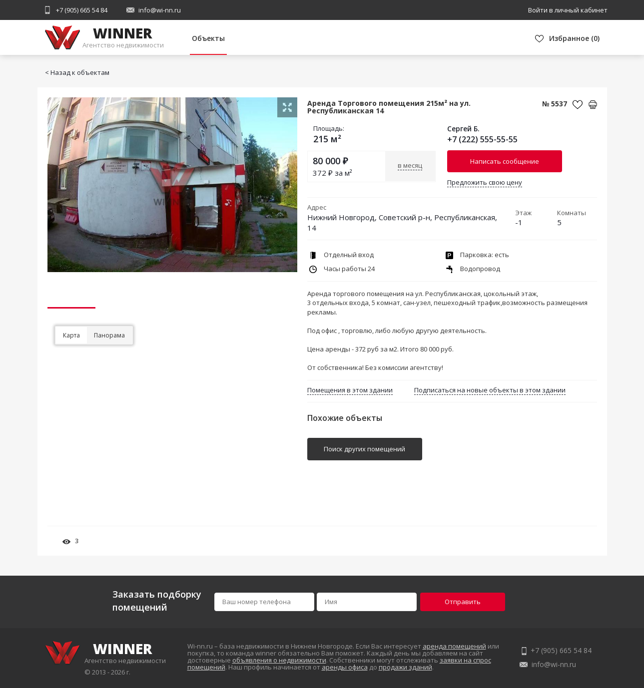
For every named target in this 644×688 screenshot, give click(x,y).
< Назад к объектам (77, 72)
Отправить (463, 601)
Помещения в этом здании (350, 389)
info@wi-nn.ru (159, 9)
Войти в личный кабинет (568, 9)
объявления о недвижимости (279, 660)
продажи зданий (405, 667)
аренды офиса (345, 667)
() (574, 38)
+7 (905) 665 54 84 (81, 9)
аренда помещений (454, 646)
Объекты (208, 38)
